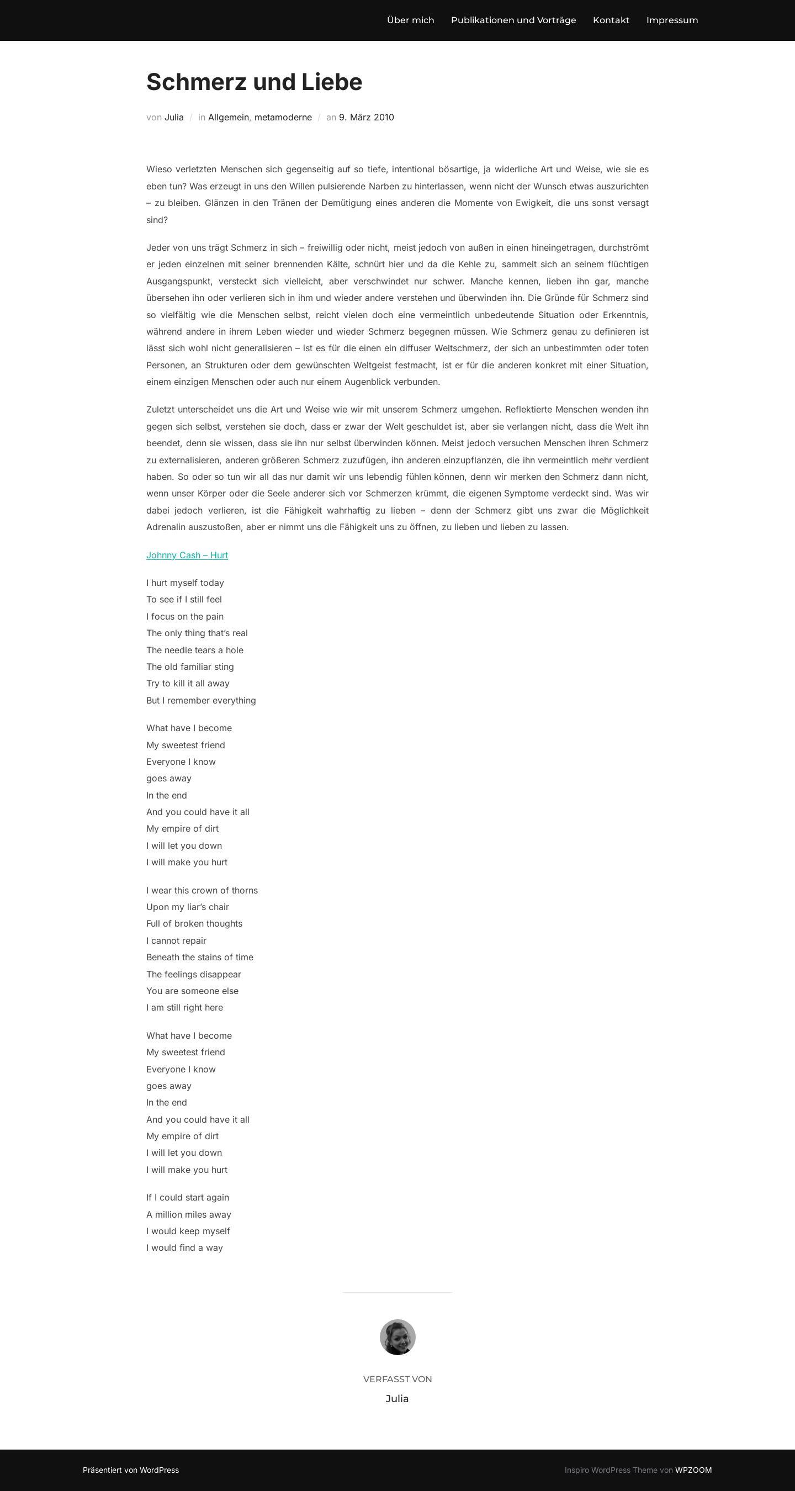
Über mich (410, 20)
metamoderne (283, 117)
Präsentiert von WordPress (131, 1469)
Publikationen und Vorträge (513, 20)
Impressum (672, 20)
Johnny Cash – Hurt (187, 555)
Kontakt (611, 20)
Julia (174, 117)
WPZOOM (693, 1469)
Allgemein (228, 117)
